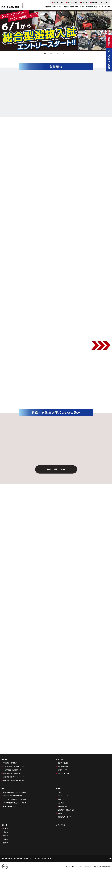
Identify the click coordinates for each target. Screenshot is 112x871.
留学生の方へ (58, 2)
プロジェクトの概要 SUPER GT (14, 796)
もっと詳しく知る (56, 469)
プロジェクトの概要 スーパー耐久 (14, 799)
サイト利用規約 (7, 858)
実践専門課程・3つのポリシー (13, 766)
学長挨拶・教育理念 (10, 763)
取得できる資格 (63, 763)
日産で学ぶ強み (57, 7)
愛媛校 (5, 843)
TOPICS (59, 789)
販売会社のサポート (64, 817)
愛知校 (5, 836)
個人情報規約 (18, 858)
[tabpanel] (56, 30)
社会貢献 (61, 803)
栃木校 (5, 828)
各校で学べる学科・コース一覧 (13, 777)
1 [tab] (45, 54)
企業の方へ (84, 2)
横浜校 (5, 832)
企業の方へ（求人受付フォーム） (69, 810)
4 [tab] (64, 54)
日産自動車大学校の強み (11, 773)
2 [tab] (51, 54)
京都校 (5, 839)
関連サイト (28, 858)
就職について (62, 770)
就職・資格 (60, 759)
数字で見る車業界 (9, 806)
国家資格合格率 (63, 766)
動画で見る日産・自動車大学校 (13, 780)
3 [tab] (58, 54)
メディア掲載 (105, 7)
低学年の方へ (72, 2)
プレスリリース (63, 796)
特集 (3, 789)
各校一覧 (97, 7)
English (94, 2)
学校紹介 (5, 759)
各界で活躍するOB (64, 773)
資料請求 (61, 813)
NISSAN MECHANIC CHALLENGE (14, 792)
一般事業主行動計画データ (12, 770)
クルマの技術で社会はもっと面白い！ (16, 803)
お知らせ (61, 792)
